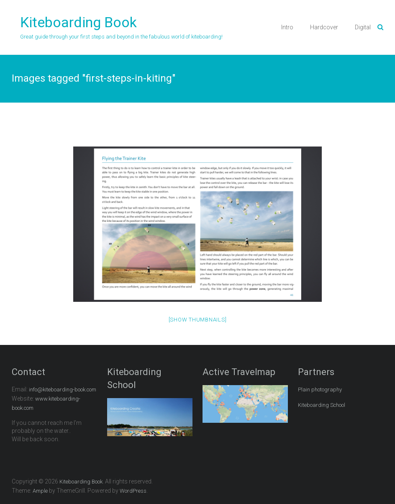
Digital (363, 27)
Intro (287, 27)
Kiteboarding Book (78, 22)
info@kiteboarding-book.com (62, 389)
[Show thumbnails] (198, 319)
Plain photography (320, 389)
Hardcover (324, 27)
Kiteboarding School (321, 405)
